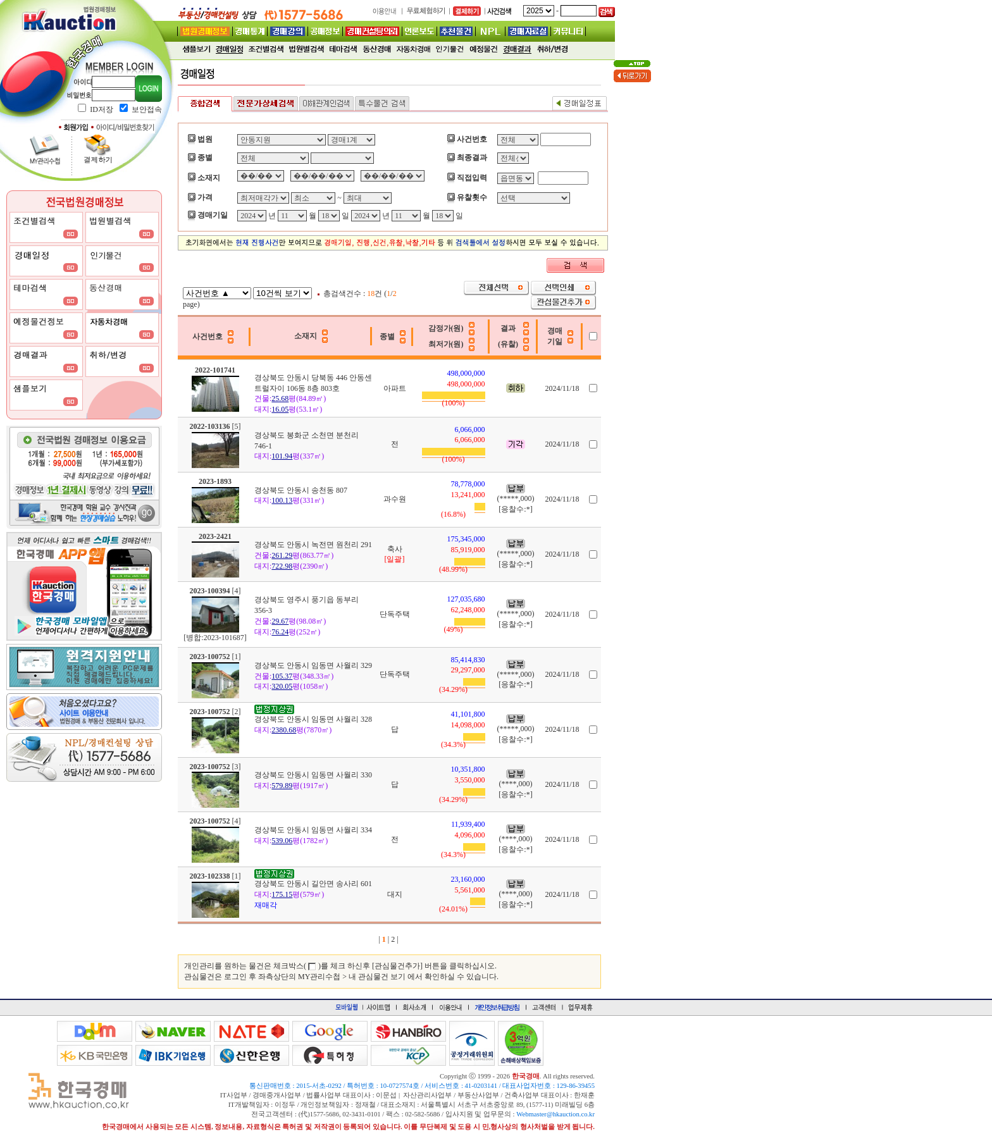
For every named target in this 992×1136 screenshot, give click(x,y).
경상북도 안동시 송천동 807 (300, 490)
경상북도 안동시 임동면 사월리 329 (313, 665)
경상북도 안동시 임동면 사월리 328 (313, 719)
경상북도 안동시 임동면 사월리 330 (313, 774)
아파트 (394, 388)
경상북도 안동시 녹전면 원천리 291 (313, 544)
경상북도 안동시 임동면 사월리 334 (313, 829)
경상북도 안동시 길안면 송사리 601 (313, 883)
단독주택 (395, 614)
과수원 (394, 499)
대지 (394, 894)
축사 (394, 549)
